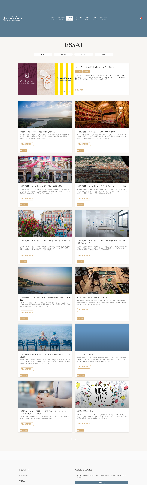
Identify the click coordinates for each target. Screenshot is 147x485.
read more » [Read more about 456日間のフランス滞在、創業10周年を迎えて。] (27, 144)
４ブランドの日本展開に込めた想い (94, 67)
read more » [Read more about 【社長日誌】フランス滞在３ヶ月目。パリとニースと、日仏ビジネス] (27, 255)
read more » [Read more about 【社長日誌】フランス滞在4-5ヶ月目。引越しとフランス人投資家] (84, 199)
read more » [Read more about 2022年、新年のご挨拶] (84, 423)
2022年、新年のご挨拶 (85, 411)
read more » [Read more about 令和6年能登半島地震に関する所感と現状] (84, 310)
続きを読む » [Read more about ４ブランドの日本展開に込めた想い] (81, 90)
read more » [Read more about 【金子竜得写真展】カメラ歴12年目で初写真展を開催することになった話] (27, 369)
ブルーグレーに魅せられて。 (88, 354)
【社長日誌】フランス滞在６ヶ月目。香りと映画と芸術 (41, 186)
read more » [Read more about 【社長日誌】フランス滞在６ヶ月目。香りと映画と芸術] (27, 199)
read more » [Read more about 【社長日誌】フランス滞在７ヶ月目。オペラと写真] (84, 144)
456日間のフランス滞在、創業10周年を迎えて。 (38, 132)
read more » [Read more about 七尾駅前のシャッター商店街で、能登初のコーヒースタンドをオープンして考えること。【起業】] (27, 424)
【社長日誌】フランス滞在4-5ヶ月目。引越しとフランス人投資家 (101, 186)
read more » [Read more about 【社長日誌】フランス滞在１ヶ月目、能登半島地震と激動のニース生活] (27, 312)
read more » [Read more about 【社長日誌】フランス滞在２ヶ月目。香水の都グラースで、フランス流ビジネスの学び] (84, 255)
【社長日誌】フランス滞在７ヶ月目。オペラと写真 (96, 132)
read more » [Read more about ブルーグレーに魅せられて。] (84, 367)
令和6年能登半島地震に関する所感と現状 (92, 297)
